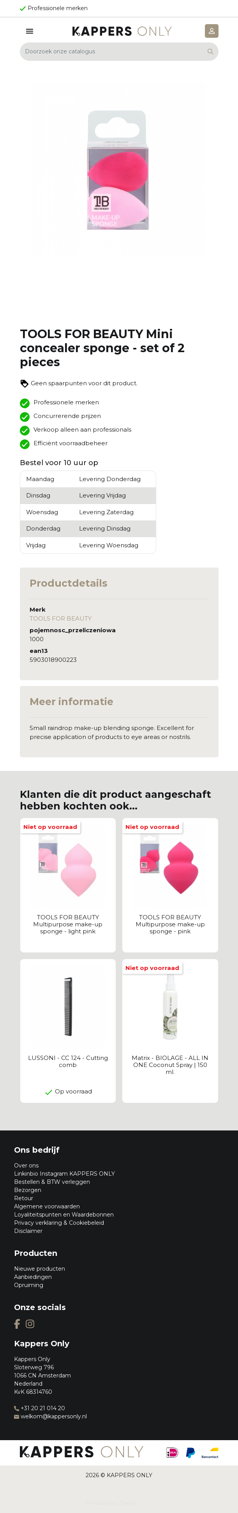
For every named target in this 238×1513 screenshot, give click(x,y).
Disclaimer (28, 1230)
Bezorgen (27, 1190)
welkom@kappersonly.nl (50, 1416)
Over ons (26, 1165)
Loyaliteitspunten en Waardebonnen (64, 1214)
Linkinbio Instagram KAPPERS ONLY (64, 1173)
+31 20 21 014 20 (39, 1408)
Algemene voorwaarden (47, 1206)
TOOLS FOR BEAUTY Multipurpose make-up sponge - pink (170, 924)
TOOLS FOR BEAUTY (61, 618)
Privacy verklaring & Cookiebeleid (59, 1222)
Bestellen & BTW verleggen (52, 1181)
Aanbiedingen (33, 1276)
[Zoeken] (119, 51)
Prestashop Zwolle (111, 1502)
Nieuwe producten (39, 1268)
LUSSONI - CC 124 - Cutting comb (68, 1061)
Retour (23, 1198)
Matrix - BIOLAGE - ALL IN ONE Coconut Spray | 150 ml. (170, 1065)
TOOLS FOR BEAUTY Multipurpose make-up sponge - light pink (67, 924)
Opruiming (28, 1285)
